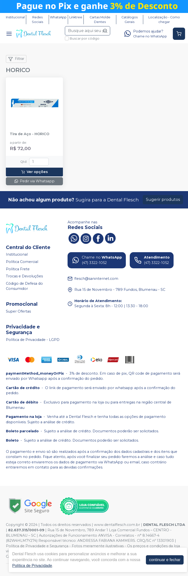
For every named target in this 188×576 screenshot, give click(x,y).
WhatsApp (58, 17)
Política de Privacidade (32, 566)
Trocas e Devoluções (24, 276)
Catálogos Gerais (129, 19)
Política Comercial (22, 262)
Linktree (75, 17)
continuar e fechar (164, 560)
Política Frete (18, 269)
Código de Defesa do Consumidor (24, 286)
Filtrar (16, 58)
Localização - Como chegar (164, 19)
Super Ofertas (18, 311)
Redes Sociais (37, 19)
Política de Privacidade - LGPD (32, 339)
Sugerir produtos (163, 199)
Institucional (15, 17)
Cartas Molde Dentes (100, 19)
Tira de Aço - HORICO (29, 134)
